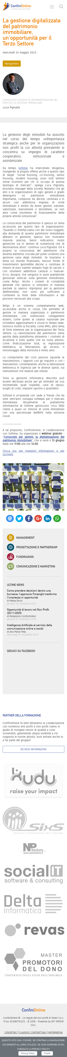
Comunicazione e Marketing (31, 566)
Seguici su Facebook (21, 651)
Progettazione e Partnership (32, 547)
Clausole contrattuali (33, 1032)
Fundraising (20, 556)
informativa (55, 1032)
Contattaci (10, 1032)
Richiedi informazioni (33, 749)
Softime (23, 168)
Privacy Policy (27, 1053)
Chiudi (47, 1053)
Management (12, 63)
